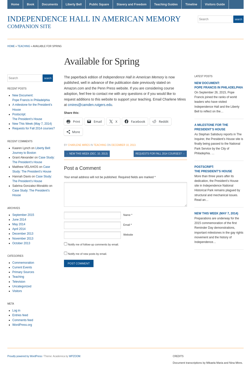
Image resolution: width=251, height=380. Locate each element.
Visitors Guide (215, 4)
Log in (16, 310)
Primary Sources (23, 272)
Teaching (23, 46)
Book (30, 4)
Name (127, 214)
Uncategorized (21, 286)
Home (15, 4)
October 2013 (21, 243)
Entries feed (20, 315)
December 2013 (22, 233)
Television (18, 281)
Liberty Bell (74, 4)
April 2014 (19, 229)
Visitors (17, 291)
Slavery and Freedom (131, 4)
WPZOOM (74, 356)
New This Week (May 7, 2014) (32, 123)
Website (128, 234)
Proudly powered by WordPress (24, 356)
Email (127, 224)
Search (238, 19)
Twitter (241, 29)
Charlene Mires (79, 145)
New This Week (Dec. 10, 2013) (87, 153)
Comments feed (22, 320)
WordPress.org (22, 325)
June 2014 (19, 219)
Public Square (99, 4)
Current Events (22, 267)
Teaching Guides (166, 4)
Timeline (191, 4)
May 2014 (18, 224)
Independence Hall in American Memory (94, 18)
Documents (50, 4)
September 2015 (23, 215)
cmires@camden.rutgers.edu (90, 105)
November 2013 (22, 238)
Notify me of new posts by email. (87, 253)
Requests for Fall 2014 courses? (33, 128)
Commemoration (23, 262)
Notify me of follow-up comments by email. (93, 244)
